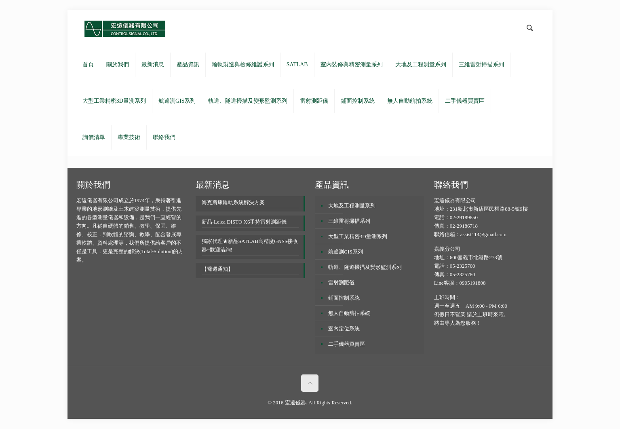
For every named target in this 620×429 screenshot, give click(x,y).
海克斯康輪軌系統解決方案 (233, 202)
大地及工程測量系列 (351, 206)
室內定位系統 (344, 328)
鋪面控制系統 (344, 298)
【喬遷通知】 (217, 269)
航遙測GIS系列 (345, 252)
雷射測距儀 (341, 282)
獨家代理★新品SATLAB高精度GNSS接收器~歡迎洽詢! (250, 245)
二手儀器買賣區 (346, 344)
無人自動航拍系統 (349, 313)
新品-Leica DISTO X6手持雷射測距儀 (244, 222)
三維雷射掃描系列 (349, 221)
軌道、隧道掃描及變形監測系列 (365, 267)
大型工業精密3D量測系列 (357, 236)
